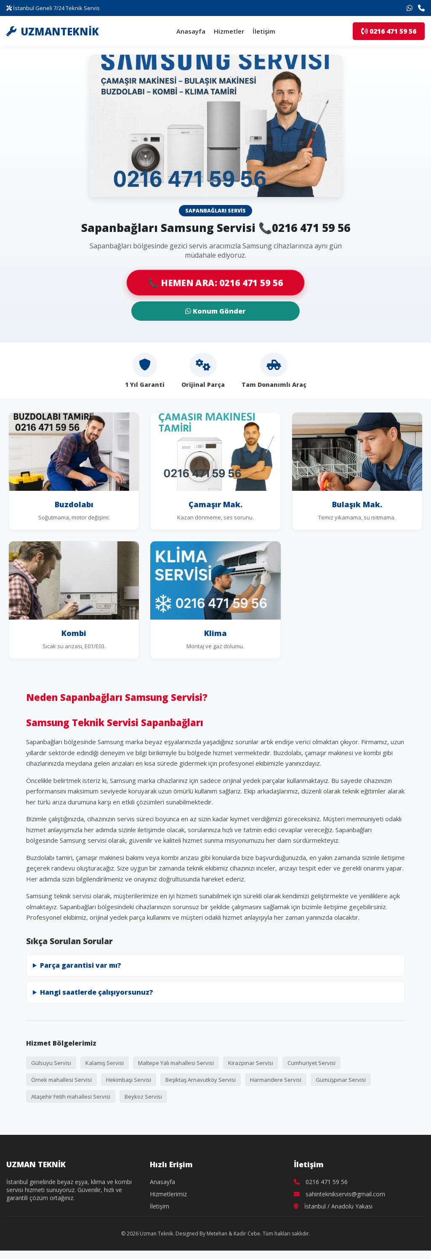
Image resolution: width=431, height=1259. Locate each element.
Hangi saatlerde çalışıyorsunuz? (96, 992)
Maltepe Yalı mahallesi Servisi (176, 1063)
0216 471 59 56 (388, 31)
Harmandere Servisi (275, 1079)
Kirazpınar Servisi (250, 1063)
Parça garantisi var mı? (80, 965)
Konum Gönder (215, 311)
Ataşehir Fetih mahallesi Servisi (70, 1096)
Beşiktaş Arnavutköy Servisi (200, 1079)
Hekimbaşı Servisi (128, 1079)
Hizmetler (229, 31)
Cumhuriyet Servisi (311, 1063)
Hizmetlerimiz (168, 1194)
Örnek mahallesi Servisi (61, 1079)
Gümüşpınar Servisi (341, 1079)
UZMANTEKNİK (52, 31)
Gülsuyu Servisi (51, 1063)
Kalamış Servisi (104, 1063)
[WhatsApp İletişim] (409, 8)
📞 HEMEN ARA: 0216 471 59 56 (215, 283)
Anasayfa (190, 31)
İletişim (264, 31)
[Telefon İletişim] (421, 8)
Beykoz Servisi (143, 1096)
